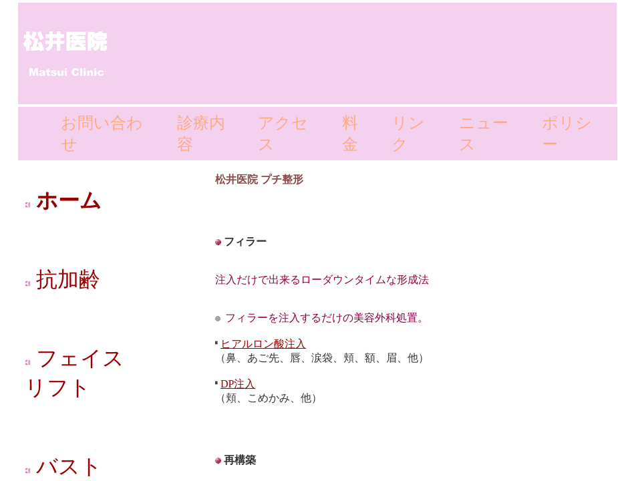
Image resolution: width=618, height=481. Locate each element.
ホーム (63, 200)
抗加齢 (62, 279)
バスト (63, 466)
